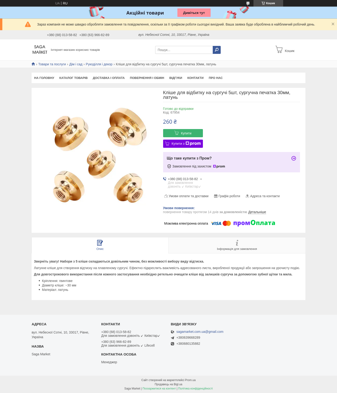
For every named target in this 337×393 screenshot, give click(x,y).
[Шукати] (217, 50)
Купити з (186, 143)
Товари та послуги (52, 64)
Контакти (195, 78)
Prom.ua (190, 380)
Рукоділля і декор (99, 64)
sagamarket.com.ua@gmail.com (199, 332)
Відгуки (175, 78)
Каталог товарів (73, 78)
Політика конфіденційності (195, 388)
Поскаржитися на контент (159, 388)
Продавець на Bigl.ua (168, 384)
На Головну (44, 78)
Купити (186, 133)
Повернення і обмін (147, 78)
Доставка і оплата (109, 78)
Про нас (216, 78)
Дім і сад (75, 64)
